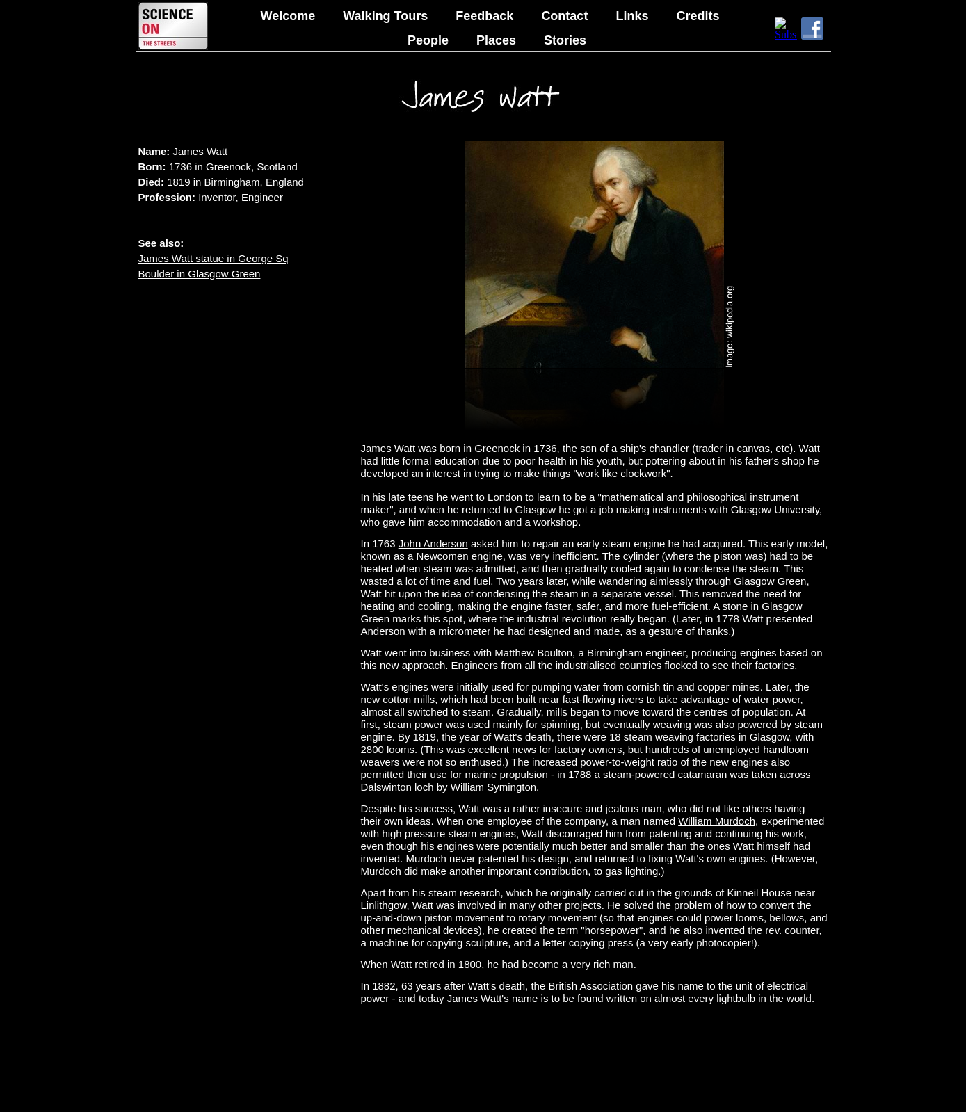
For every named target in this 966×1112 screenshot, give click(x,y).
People (428, 40)
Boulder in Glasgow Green (199, 274)
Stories (565, 40)
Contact (564, 16)
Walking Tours (385, 16)
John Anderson (433, 543)
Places (496, 40)
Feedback (484, 16)
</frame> (786, 28)
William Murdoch (716, 821)
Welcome (288, 16)
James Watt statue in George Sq (213, 258)
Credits (697, 16)
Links (631, 16)
